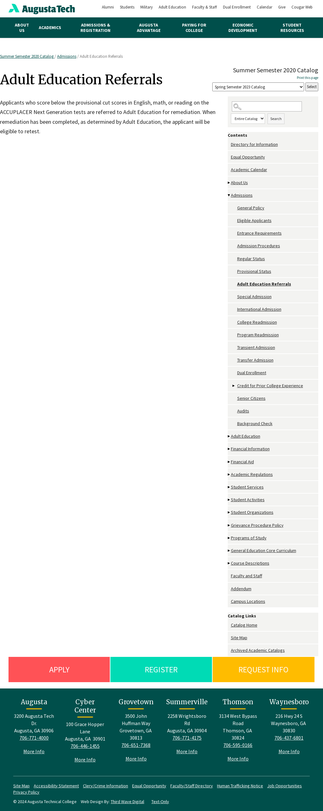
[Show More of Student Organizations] (229, 512)
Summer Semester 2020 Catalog (27, 56)
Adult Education (172, 7)
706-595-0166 (237, 745)
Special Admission (254, 296)
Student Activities (248, 499)
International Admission (259, 309)
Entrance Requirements (259, 233)
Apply (59, 669)
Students (127, 7)
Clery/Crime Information (105, 786)
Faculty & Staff (204, 7)
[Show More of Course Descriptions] (229, 563)
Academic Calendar (249, 169)
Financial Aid (242, 462)
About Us (22, 27)
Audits (243, 411)
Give (281, 7)
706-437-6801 (288, 738)
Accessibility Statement (56, 786)
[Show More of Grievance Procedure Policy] (229, 525)
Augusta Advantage (149, 27)
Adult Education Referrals (264, 284)
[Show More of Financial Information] (229, 449)
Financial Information (250, 449)
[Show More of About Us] (229, 182)
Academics (50, 27)
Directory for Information (254, 144)
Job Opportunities (284, 786)
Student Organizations (252, 512)
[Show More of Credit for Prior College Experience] (234, 385)
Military (146, 7)
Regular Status (251, 258)
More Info (33, 751)
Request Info (263, 669)
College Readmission (257, 322)
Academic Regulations (252, 474)
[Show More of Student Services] (229, 487)
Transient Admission (256, 347)
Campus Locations (248, 601)
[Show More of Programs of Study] (229, 538)
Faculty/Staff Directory (191, 786)
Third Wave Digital (127, 801)
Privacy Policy (26, 792)
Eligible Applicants (254, 220)
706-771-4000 (34, 738)
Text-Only (160, 801)
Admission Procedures (258, 246)
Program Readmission (258, 335)
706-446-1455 (85, 746)
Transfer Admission (255, 360)
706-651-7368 (135, 745)
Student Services (247, 487)
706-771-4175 (187, 738)
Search (276, 118)
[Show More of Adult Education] (229, 436)
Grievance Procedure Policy (257, 525)
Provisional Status (254, 271)
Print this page (307, 77)
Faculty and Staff (246, 576)
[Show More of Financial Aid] (229, 461)
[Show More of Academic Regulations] (229, 474)
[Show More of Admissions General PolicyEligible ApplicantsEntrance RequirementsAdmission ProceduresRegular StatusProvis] (229, 195)
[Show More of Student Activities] (229, 499)
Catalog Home (244, 625)
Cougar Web (302, 7)
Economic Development (242, 27)
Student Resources (292, 27)
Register (161, 669)
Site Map (239, 637)
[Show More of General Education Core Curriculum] (229, 550)
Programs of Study (249, 538)
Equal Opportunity (248, 157)
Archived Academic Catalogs (258, 650)
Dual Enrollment (237, 7)
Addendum (241, 589)
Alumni (108, 7)
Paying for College (194, 27)
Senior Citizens (251, 398)
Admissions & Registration (95, 27)
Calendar (264, 7)
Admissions (66, 56)
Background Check (255, 423)
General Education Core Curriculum (263, 550)
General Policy (250, 208)
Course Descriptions (250, 563)
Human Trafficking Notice (240, 786)
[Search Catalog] (267, 106)
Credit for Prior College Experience (270, 385)
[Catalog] (258, 87)
